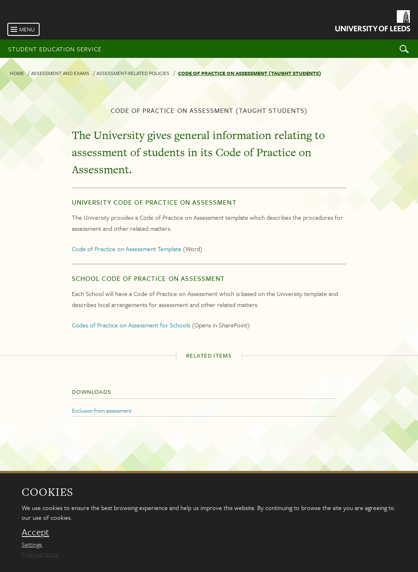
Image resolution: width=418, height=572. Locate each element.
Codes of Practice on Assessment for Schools (131, 324)
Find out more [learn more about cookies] (40, 554)
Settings (32, 544)
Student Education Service (55, 48)
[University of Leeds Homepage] (372, 22)
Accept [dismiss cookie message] (35, 532)
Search (404, 49)
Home (17, 73)
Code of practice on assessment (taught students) (249, 73)
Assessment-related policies (132, 73)
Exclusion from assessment (102, 410)
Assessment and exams (60, 73)
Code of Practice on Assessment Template (126, 248)
